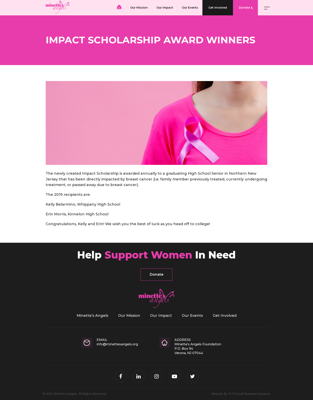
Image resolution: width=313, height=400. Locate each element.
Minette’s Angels (119, 7)
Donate (244, 7)
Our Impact (164, 7)
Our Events (190, 7)
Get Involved (217, 7)
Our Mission (139, 7)
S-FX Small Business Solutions (249, 394)
